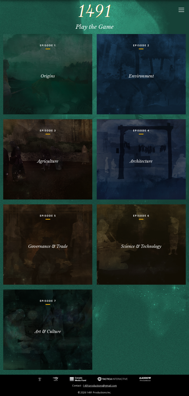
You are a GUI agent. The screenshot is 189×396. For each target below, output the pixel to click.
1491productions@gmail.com (100, 385)
